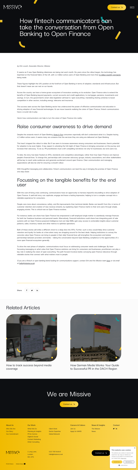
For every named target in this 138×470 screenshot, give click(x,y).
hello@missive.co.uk (26, 263)
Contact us (115, 7)
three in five (58, 134)
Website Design (19, 464)
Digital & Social (33, 436)
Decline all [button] (129, 462)
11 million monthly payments (110, 74)
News (94, 431)
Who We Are (10, 428)
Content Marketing (34, 439)
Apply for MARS (75, 431)
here (108, 260)
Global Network (54, 434)
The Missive (96, 428)
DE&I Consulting (33, 441)
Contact (116, 425)
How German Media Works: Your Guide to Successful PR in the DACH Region (94, 367)
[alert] (123, 457)
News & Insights (98, 425)
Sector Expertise (55, 431)
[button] (123, 465)
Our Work (31, 425)
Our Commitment (12, 434)
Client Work (53, 428)
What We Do (32, 428)
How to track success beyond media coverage (28, 367)
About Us (9, 425)
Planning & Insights (34, 431)
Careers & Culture (77, 425)
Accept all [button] (117, 462)
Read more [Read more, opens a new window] (123, 458)
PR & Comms (32, 434)
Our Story (9, 431)
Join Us (72, 428)
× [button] (134, 448)
